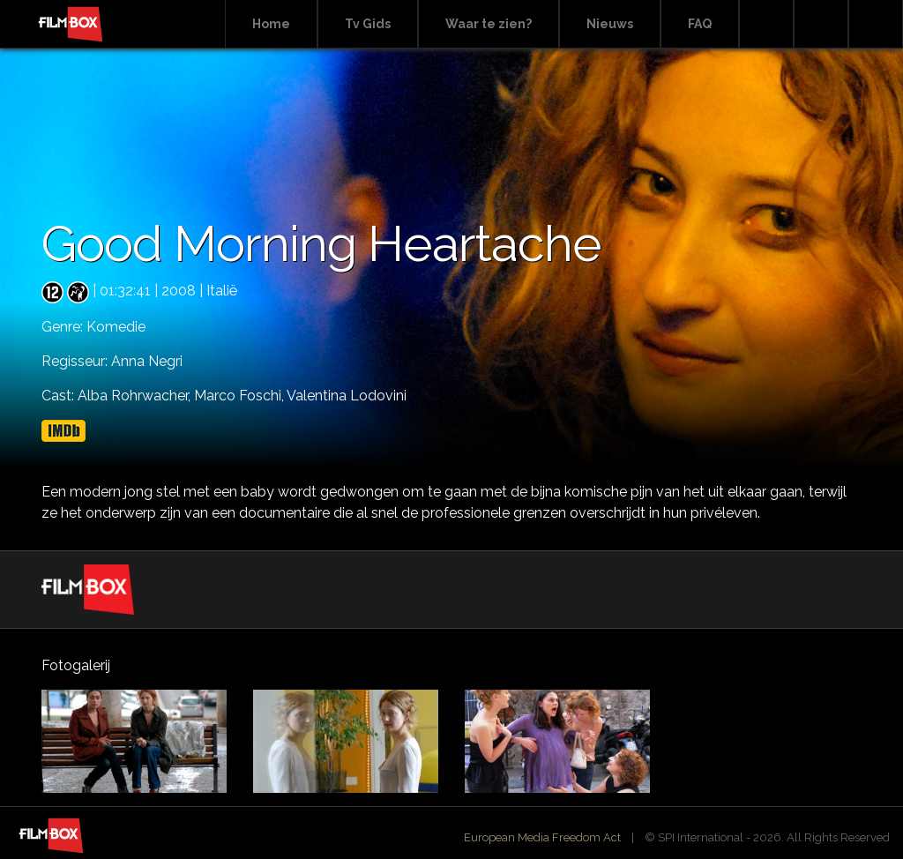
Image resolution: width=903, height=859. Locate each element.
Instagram (875, 24)
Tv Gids (368, 24)
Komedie (116, 326)
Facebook (821, 24)
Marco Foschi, (240, 395)
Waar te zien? (488, 24)
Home (271, 24)
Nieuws (609, 24)
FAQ (700, 24)
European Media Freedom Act (542, 837)
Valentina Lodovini (347, 395)
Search (766, 24)
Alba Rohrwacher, (136, 395)
